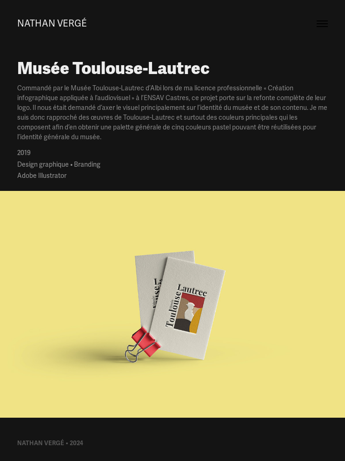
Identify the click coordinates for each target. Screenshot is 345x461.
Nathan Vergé (52, 23)
